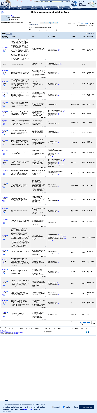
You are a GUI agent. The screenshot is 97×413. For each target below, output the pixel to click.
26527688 (4, 140)
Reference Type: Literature (39, 29)
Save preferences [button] (86, 407)
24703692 (4, 161)
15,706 (60, 64)
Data (56, 22)
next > (82, 23)
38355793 (4, 47)
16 (58, 113)
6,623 (64, 236)
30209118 (4, 93)
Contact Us (69, 8)
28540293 (4, 102)
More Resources (22, 8)
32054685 (4, 71)
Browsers (79, 8)
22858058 (4, 197)
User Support (15, 333)
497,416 (60, 234)
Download (11, 8)
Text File (8, 33)
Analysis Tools (58, 9)
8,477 (59, 49)
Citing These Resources (4, 330)
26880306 (4, 111)
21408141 (4, 260)
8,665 (59, 63)
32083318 (4, 82)
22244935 (4, 209)
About (2, 6)
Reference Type (33, 24)
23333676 (4, 183)
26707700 (4, 120)
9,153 (59, 50)
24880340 (4, 150)
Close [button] (76, 407)
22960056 (4, 170)
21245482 (4, 250)
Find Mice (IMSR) (45, 8)
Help (5, 6)
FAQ (8, 6)
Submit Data (33, 8)
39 (58, 162)
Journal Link (3, 51)
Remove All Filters (52, 29)
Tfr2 (12, 16)
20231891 (4, 270)
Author (42, 22)
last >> (86, 23)
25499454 (4, 130)
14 (64, 110)
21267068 (4, 235)
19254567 (4, 312)
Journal (47, 22)
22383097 (4, 219)
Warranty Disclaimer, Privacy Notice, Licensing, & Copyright (11, 332)
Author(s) (13, 36)
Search (3, 8)
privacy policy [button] (28, 409)
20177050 (4, 291)
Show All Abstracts (91, 33)
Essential (56, 407)
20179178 (4, 281)
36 (64, 159)
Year (52, 22)
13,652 (59, 237)
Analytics (66, 407)
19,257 (65, 238)
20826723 (4, 301)
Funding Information (4, 331)
